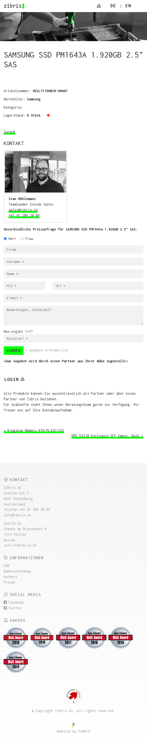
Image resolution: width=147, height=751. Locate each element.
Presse (9, 582)
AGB (6, 566)
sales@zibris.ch (23, 210)
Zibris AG (14, 6)
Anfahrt (10, 577)
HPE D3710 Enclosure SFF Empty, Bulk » (107, 436)
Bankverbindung (17, 571)
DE (113, 5)
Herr (10, 239)
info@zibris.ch (17, 515)
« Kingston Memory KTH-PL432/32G (34, 430)
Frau (27, 239)
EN (128, 5)
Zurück (9, 132)
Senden (14, 350)
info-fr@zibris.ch (20, 545)
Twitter (13, 608)
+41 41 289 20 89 (24, 215)
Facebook (14, 602)
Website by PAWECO (73, 731)
